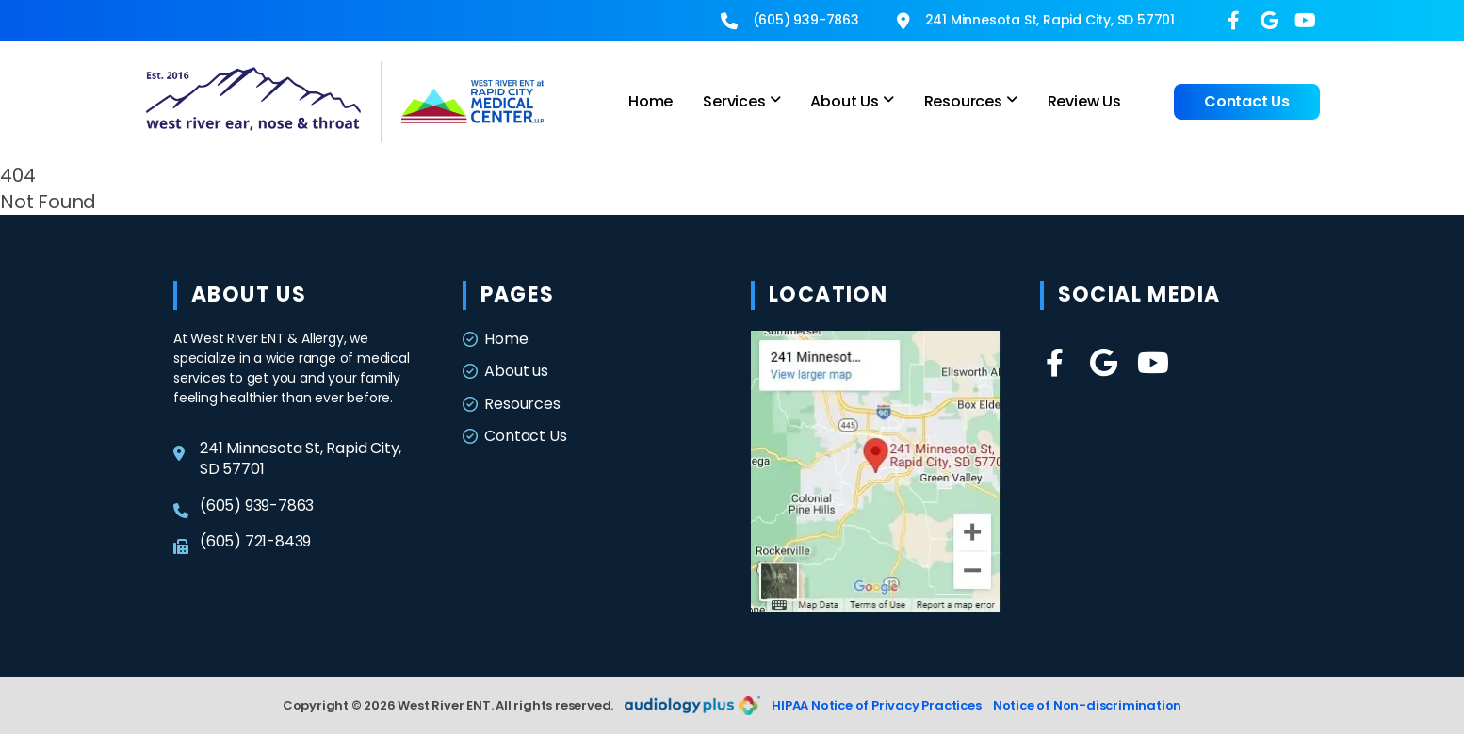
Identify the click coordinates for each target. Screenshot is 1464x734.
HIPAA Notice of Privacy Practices (876, 705)
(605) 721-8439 (242, 541)
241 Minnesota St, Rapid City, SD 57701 (1036, 19)
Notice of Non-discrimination (1087, 705)
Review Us (1084, 101)
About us (505, 371)
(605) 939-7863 (790, 19)
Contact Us (1247, 101)
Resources (512, 404)
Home (650, 101)
